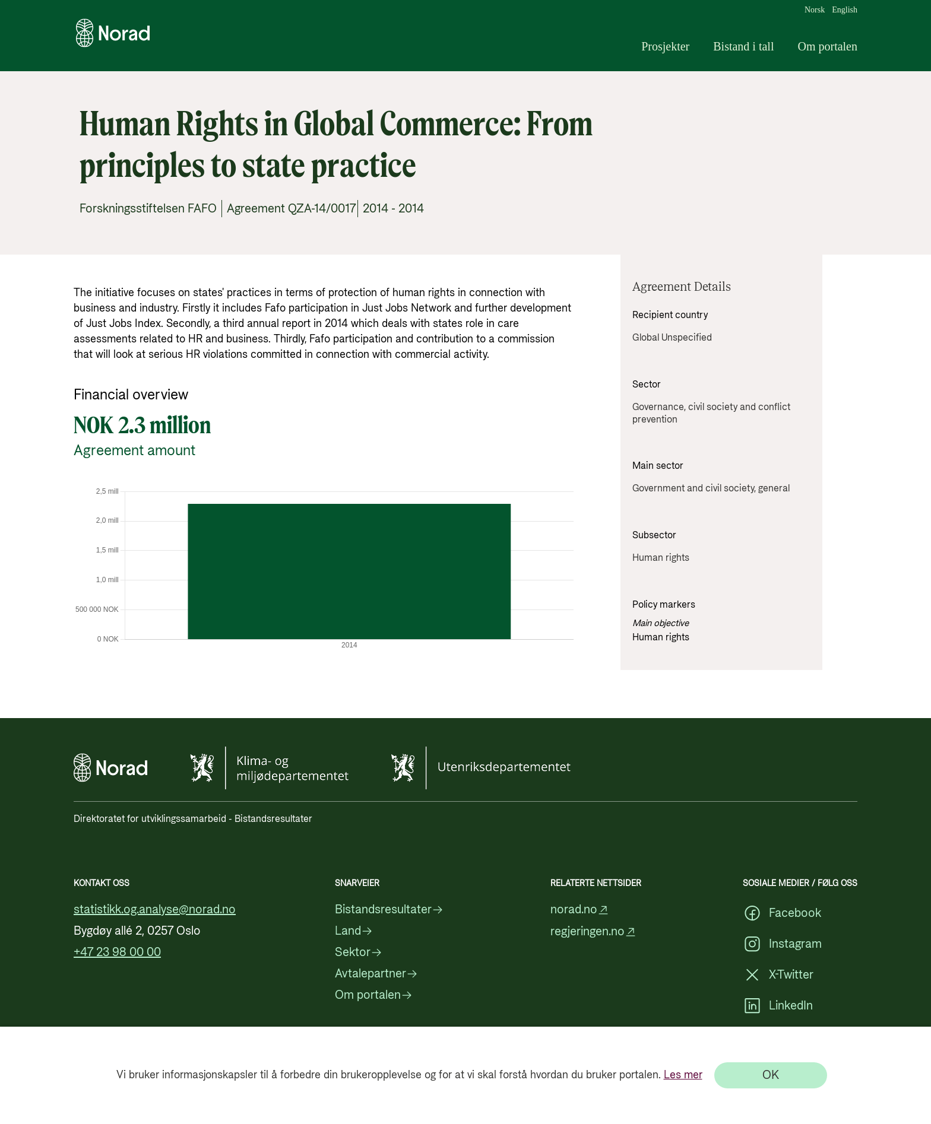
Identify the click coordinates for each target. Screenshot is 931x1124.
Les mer (683, 1075)
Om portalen (827, 46)
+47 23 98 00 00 (117, 952)
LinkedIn (778, 1005)
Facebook (782, 913)
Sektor (358, 952)
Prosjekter (665, 46)
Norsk (815, 10)
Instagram (782, 944)
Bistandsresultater (389, 910)
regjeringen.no (593, 932)
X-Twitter (778, 975)
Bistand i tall (743, 46)
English (844, 10)
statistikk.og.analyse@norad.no (155, 910)
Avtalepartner (376, 974)
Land (354, 931)
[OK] (770, 1075)
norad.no (579, 910)
